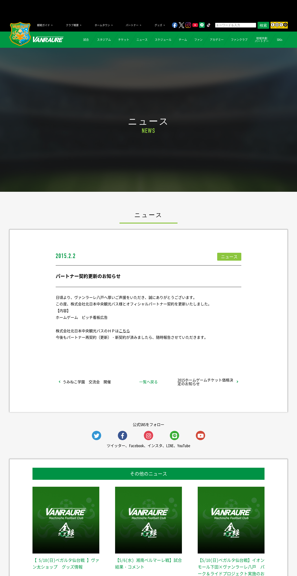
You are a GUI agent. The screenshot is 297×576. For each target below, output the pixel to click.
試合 (86, 40)
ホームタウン (102, 25)
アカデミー (217, 40)
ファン (198, 40)
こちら (124, 330)
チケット (123, 40)
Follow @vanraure (195, 349)
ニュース (142, 40)
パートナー (132, 25)
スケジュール (163, 40)
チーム (183, 40)
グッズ (158, 25)
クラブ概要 (72, 25)
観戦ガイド (43, 25)
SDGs (279, 40)
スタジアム (104, 40)
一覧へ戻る (148, 381)
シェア (92, 349)
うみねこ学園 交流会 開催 (87, 381)
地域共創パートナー (262, 39)
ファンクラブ (239, 40)
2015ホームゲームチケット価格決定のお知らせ (205, 381)
